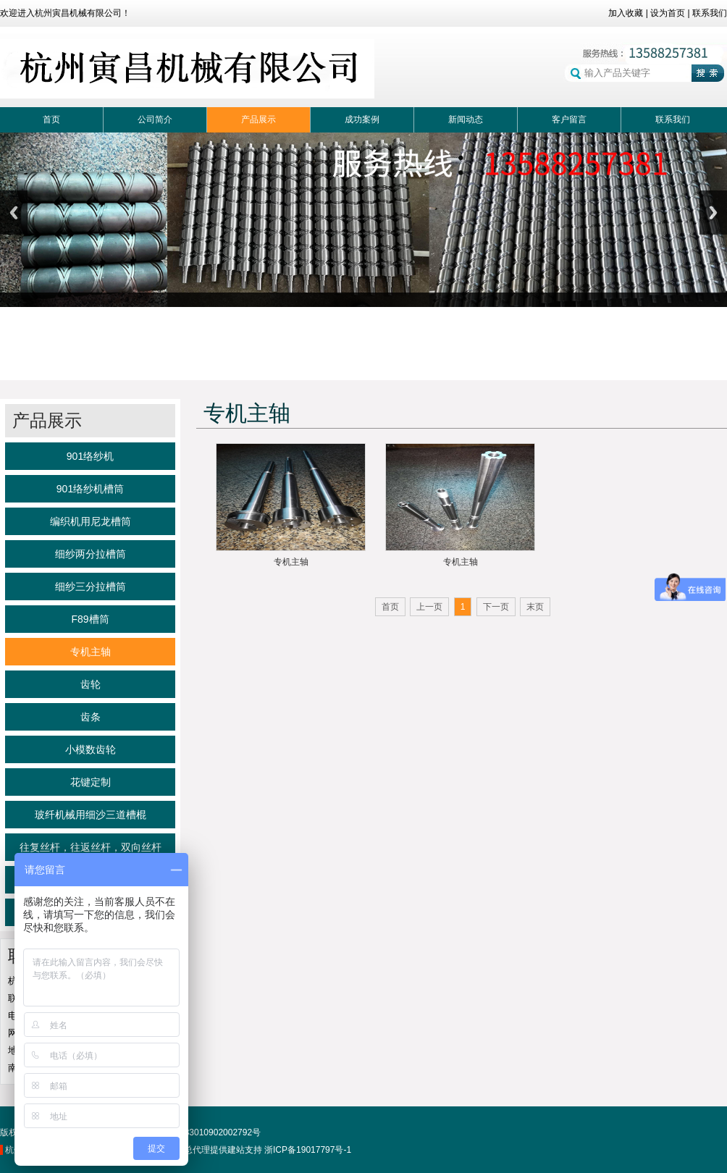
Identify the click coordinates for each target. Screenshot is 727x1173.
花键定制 (90, 782)
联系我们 (709, 13)
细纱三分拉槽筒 (90, 586)
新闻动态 (465, 119)
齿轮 (90, 684)
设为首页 (667, 13)
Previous (14, 212)
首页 (51, 119)
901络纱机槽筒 (90, 489)
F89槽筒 (90, 619)
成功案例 (362, 119)
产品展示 (258, 119)
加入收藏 (625, 13)
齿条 (90, 717)
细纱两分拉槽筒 (90, 554)
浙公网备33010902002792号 (198, 1132)
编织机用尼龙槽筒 (90, 521)
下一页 (496, 607)
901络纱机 (90, 456)
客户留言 (569, 119)
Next (713, 212)
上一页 (429, 607)
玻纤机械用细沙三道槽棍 (90, 814)
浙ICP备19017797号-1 (307, 1150)
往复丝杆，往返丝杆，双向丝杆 (90, 847)
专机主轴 (90, 651)
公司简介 (155, 119)
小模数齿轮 (90, 749)
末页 (535, 607)
